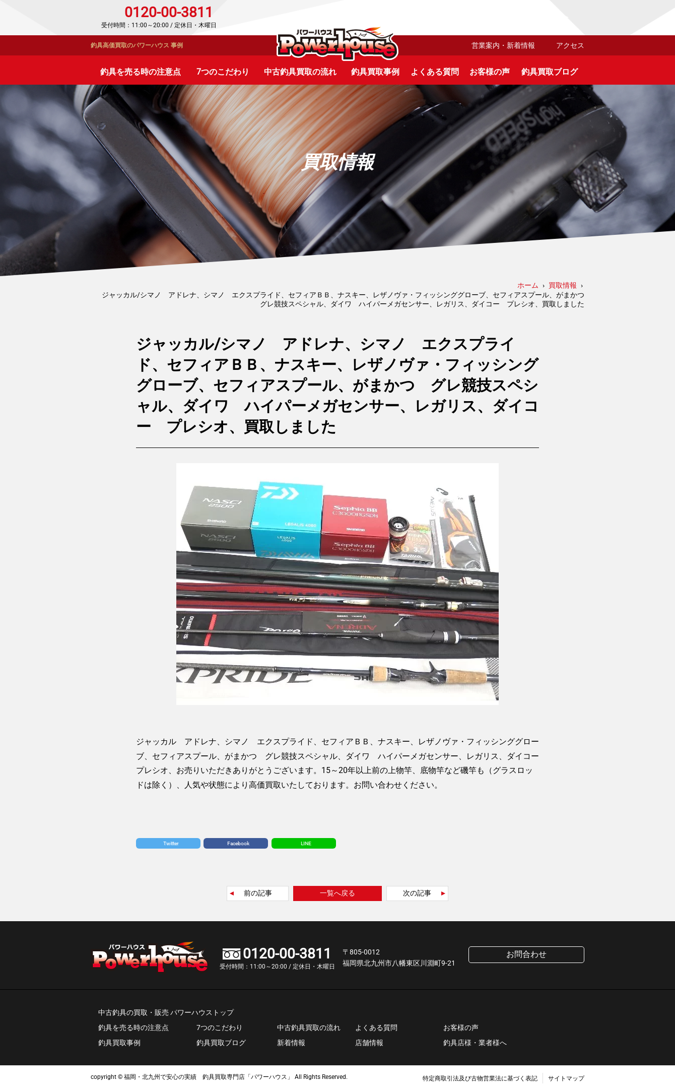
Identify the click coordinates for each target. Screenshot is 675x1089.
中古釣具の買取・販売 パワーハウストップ (166, 1012)
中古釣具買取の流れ (300, 72)
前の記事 (258, 893)
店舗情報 (369, 1043)
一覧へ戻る (337, 893)
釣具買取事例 (375, 72)
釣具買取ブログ (549, 72)
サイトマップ (566, 1078)
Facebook (238, 843)
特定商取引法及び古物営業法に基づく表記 (480, 1078)
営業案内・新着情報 (503, 45)
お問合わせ (541, 17)
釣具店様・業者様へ (475, 1043)
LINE (306, 843)
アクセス (570, 45)
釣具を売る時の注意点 (140, 72)
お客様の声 (489, 72)
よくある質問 (435, 72)
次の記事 (417, 893)
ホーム (527, 285)
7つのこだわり (222, 72)
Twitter (170, 843)
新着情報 (291, 1043)
